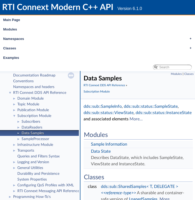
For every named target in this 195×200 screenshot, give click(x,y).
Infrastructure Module (35, 145)
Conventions (23, 81)
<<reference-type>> (118, 193)
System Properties (32, 179)
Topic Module (28, 104)
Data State (101, 151)
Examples (11, 58)
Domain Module (30, 98)
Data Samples (33, 133)
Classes (98, 48)
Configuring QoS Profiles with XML (45, 185)
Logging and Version (33, 162)
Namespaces (98, 39)
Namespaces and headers (33, 87)
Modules (10, 29)
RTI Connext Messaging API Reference (48, 191)
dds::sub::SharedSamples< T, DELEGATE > (139, 186)
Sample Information (109, 144)
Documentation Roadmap (34, 75)
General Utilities (30, 168)
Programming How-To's (32, 197)
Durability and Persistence (38, 174)
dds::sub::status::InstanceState (164, 113)
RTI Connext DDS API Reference (39, 93)
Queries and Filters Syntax (38, 156)
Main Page (11, 20)
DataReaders (32, 127)
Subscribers (31, 122)
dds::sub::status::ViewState (109, 113)
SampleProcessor (35, 139)
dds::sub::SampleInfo (103, 106)
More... (136, 119)
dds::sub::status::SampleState (151, 106)
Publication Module (33, 110)
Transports (25, 150)
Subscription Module (34, 116)
